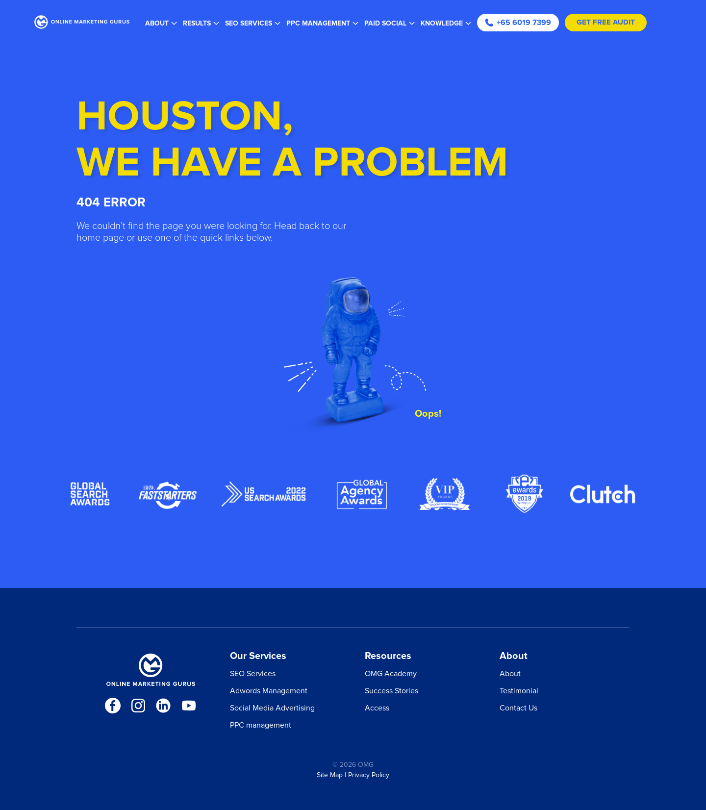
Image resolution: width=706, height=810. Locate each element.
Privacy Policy (368, 775)
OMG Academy (391, 674)
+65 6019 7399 (517, 22)
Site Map (330, 775)
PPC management (260, 725)
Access (377, 708)
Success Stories (391, 691)
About (510, 674)
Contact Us (518, 708)
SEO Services (253, 674)
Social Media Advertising (272, 708)
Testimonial (519, 691)
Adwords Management (268, 691)
